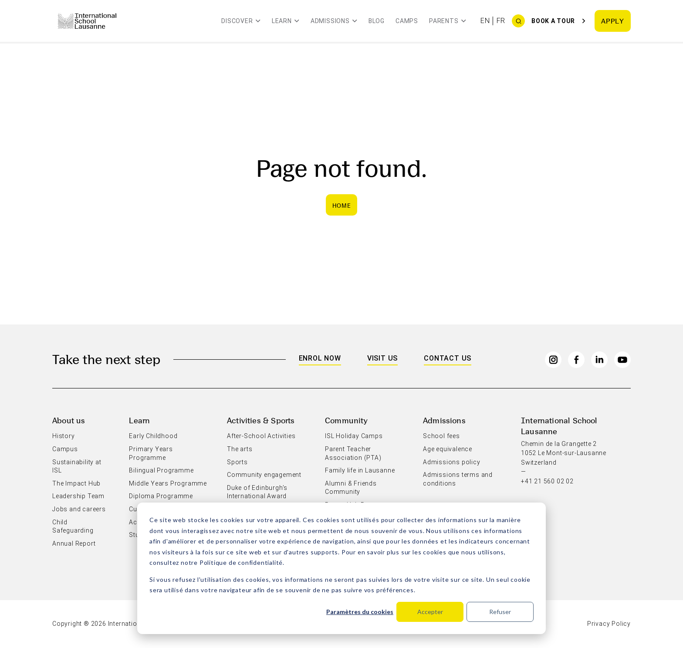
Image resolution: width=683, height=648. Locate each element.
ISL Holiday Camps (354, 435)
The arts (239, 449)
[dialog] (341, 568)
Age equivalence (447, 449)
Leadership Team (78, 496)
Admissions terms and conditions (458, 479)
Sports (237, 462)
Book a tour (553, 20)
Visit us (382, 358)
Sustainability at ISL (76, 466)
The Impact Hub (76, 483)
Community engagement (264, 474)
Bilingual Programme (161, 470)
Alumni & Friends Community (351, 488)
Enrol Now (320, 358)
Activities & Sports (260, 420)
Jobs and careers (79, 509)
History (63, 435)
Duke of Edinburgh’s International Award (257, 492)
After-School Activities (261, 435)
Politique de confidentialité (241, 562)
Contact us (447, 358)
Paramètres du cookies (359, 611)
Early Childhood (153, 435)
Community (346, 420)
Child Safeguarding (73, 526)
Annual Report (73, 543)
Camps (407, 20)
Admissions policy (451, 462)
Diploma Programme (161, 496)
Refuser (500, 611)
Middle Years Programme (168, 483)
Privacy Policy (609, 623)
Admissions (444, 420)
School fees (441, 435)
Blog (377, 20)
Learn (139, 420)
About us (68, 420)
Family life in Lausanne (360, 470)
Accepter (430, 611)
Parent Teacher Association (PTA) (353, 453)
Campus (65, 449)
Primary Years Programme (150, 453)
